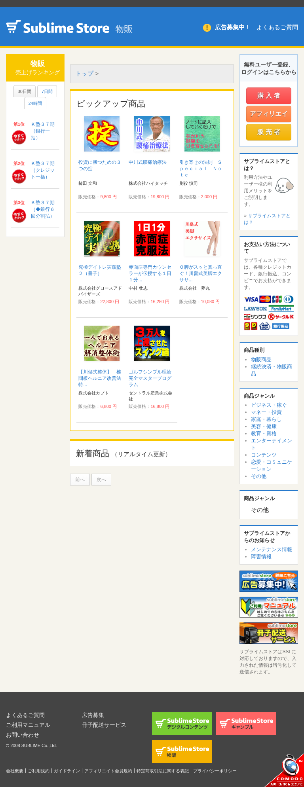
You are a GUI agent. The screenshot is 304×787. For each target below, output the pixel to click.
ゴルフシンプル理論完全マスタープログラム (150, 378)
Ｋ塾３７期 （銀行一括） (45, 130)
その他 (258, 476)
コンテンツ (264, 455)
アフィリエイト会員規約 (108, 770)
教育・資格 (264, 433)
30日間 (24, 91)
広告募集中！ (233, 27)
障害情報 (261, 556)
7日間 (47, 91)
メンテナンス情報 (271, 549)
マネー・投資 (266, 412)
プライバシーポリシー (215, 770)
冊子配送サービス (104, 725)
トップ (84, 73)
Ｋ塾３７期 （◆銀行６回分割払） (45, 209)
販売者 (269, 132)
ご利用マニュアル (28, 725)
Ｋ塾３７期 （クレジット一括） (45, 170)
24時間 (35, 103)
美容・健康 (264, 426)
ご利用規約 (38, 770)
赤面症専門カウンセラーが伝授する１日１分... (150, 273)
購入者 (269, 95)
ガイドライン (67, 770)
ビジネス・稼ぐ (269, 405)
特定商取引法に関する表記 (163, 770)
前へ (80, 479)
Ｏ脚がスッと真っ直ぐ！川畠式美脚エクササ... (200, 273)
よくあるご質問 (277, 27)
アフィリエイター (269, 116)
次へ (101, 479)
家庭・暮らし (266, 419)
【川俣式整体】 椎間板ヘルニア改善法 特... (102, 378)
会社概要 (14, 770)
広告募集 (93, 715)
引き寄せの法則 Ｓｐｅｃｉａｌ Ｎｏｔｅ (200, 168)
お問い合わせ (22, 735)
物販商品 (261, 359)
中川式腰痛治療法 (148, 162)
